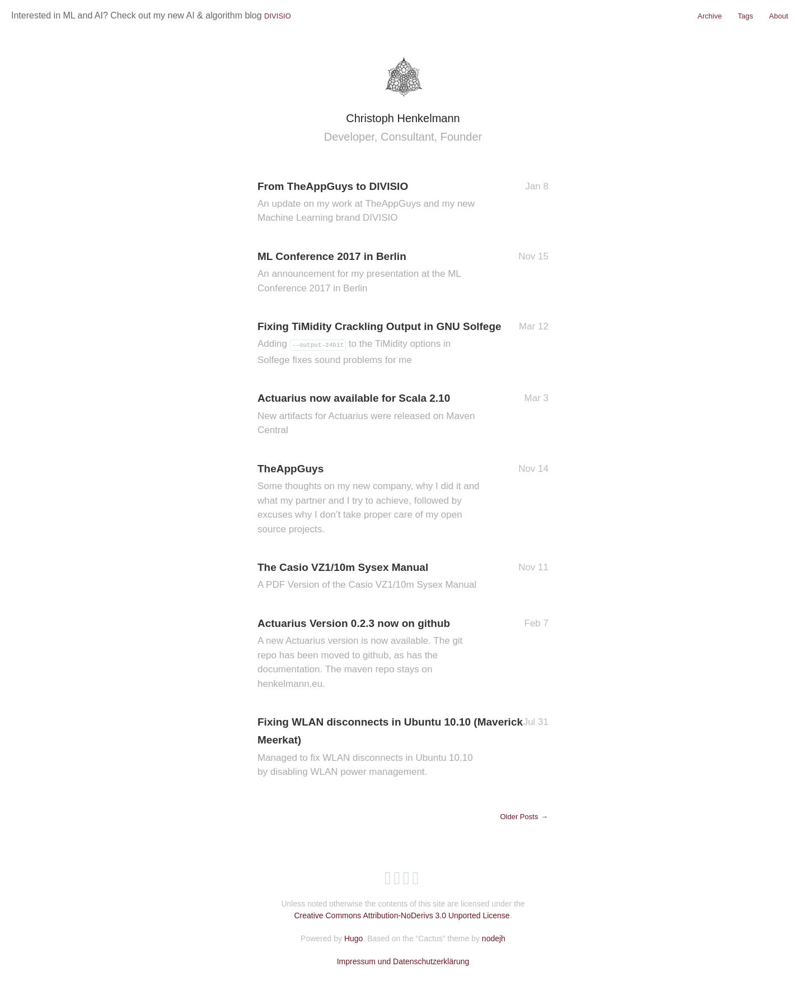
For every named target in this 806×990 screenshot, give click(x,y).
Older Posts (524, 816)
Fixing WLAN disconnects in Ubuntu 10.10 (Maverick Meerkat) (390, 747)
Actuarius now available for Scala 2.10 (369, 414)
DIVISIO (277, 16)
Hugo (353, 938)
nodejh (493, 938)
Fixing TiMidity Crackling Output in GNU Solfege (379, 343)
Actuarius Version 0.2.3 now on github (369, 654)
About (778, 16)
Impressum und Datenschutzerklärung (403, 961)
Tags (745, 16)
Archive (709, 16)
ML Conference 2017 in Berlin (369, 272)
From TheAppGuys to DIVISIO (369, 202)
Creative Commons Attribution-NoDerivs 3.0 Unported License (401, 915)
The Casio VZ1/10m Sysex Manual (369, 576)
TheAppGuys (369, 499)
